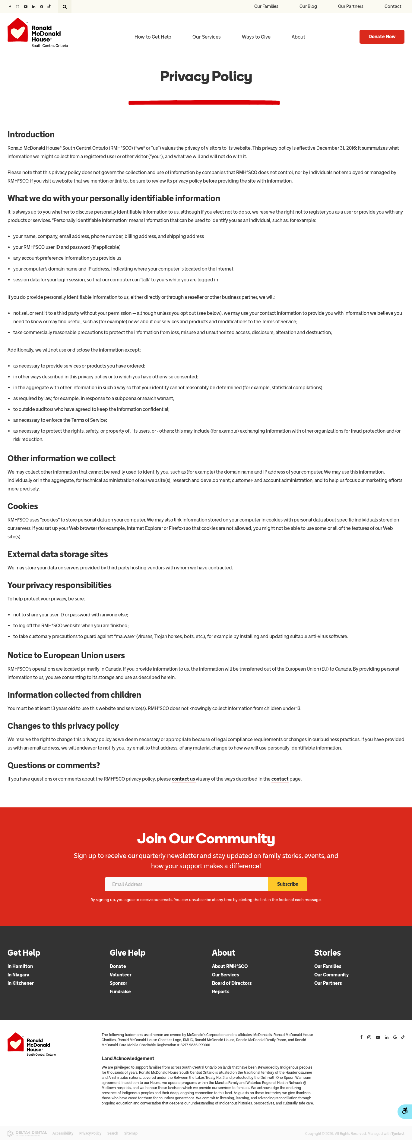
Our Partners (350, 6)
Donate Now (382, 37)
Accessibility (62, 1133)
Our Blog (308, 6)
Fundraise (120, 991)
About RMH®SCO (230, 966)
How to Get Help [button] (153, 37)
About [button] (298, 37)
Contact (393, 6)
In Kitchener (21, 983)
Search (112, 1133)
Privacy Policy (90, 1133)
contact (280, 779)
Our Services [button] (206, 37)
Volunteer (121, 975)
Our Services (225, 975)
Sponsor (118, 983)
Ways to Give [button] (256, 37)
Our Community (331, 975)
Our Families (266, 6)
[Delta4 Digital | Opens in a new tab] (27, 1133)
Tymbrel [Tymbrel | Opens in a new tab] (397, 1134)
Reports (220, 991)
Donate (118, 966)
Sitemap (131, 1133)
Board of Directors (232, 983)
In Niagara (19, 975)
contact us (184, 779)
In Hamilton (20, 966)
